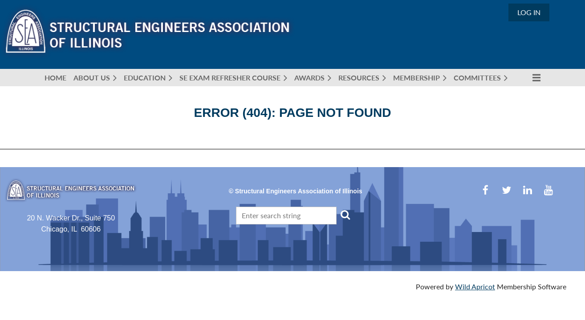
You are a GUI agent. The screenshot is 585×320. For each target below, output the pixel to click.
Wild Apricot (475, 286)
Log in (528, 12)
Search (345, 215)
